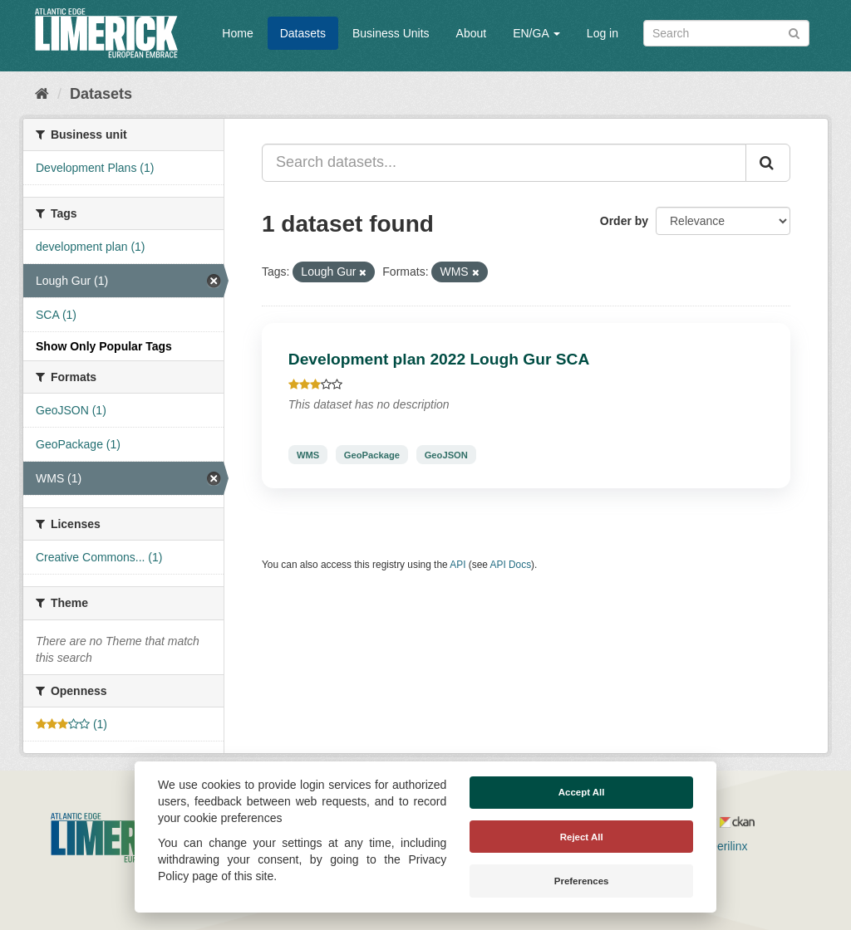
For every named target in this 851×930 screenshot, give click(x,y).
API (457, 564)
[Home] (42, 94)
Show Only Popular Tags (104, 346)
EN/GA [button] (536, 33)
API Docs (511, 564)
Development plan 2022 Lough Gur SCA (439, 359)
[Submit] (794, 32)
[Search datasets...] (504, 163)
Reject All (581, 837)
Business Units (391, 33)
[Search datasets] (726, 33)
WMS (308, 454)
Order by (624, 221)
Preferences (581, 881)
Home (237, 33)
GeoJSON (446, 454)
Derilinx (721, 846)
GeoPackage (372, 454)
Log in (602, 33)
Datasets (303, 33)
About (471, 33)
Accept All (581, 792)
